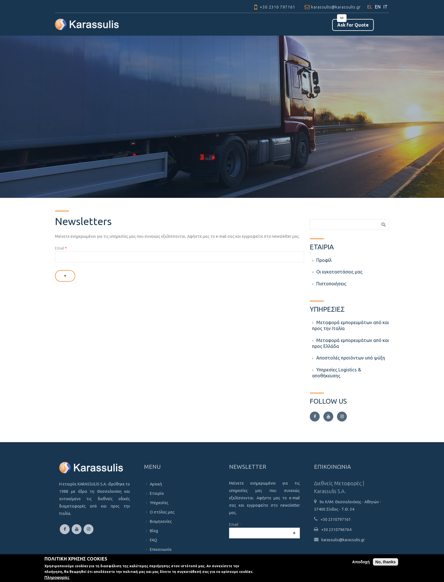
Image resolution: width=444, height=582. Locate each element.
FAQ (153, 540)
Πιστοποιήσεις (331, 283)
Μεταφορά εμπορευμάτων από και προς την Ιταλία (350, 325)
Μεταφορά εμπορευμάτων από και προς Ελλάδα (350, 343)
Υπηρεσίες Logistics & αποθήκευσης (336, 372)
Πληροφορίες (57, 577)
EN (378, 6)
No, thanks (385, 562)
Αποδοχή (361, 562)
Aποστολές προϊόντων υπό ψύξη (350, 357)
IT (385, 6)
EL (369, 6)
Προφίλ (324, 260)
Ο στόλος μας (162, 512)
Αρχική (156, 484)
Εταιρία (157, 493)
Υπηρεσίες (159, 502)
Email (61, 248)
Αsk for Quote (353, 24)
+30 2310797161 (336, 519)
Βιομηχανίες (161, 521)
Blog (154, 530)
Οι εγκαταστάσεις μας (339, 271)
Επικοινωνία (161, 549)
